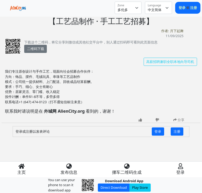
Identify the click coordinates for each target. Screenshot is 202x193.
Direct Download (113, 187)
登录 (182, 7)
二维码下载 (35, 48)
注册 (193, 7)
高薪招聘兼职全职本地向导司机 (170, 61)
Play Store (140, 187)
